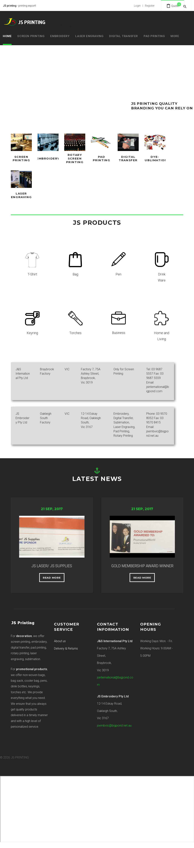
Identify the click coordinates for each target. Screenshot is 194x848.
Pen (118, 273)
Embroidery (60, 36)
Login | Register (139, 5)
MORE (175, 36)
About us (60, 645)
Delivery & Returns (66, 652)
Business (118, 331)
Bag (75, 273)
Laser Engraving (89, 36)
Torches (75, 331)
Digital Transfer (123, 36)
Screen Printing (31, 36)
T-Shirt (32, 273)
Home (7, 36)
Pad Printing (154, 36)
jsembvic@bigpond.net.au (114, 729)
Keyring (32, 331)
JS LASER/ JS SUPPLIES (52, 563)
